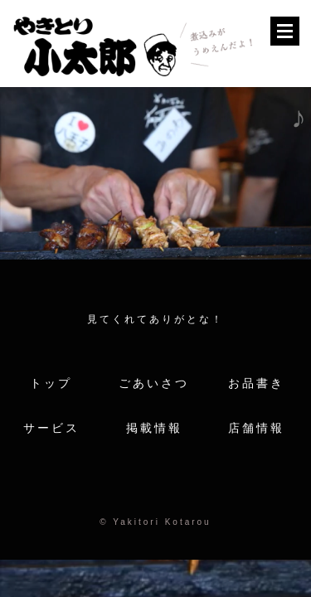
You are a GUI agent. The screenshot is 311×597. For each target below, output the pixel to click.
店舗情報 (256, 427)
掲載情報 (154, 427)
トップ (51, 383)
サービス (51, 427)
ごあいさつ (154, 383)
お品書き (256, 383)
